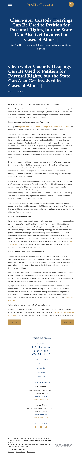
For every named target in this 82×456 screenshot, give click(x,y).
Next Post (67, 322)
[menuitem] (11, 452)
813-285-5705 (41, 347)
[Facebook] (36, 427)
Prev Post (14, 322)
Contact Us (41, 376)
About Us (41, 368)
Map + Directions (41, 399)
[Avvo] (46, 427)
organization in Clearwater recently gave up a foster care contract (43, 127)
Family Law (41, 372)
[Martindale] (41, 427)
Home (41, 364)
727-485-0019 (41, 354)
